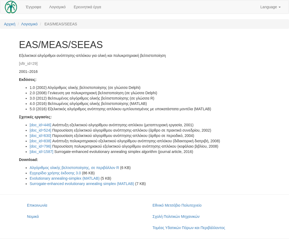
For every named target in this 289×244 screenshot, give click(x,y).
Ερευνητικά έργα (87, 7)
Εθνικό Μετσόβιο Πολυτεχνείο (177, 205)
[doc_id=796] (40, 146)
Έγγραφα (33, 7)
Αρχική (9, 24)
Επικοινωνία (37, 205)
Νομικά (33, 216)
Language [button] (270, 7)
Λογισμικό (57, 7)
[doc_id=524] (40, 130)
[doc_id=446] (40, 125)
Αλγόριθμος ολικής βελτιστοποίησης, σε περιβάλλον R (74, 168)
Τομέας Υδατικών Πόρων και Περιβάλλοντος (189, 228)
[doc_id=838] (40, 141)
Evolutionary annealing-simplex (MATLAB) (65, 178)
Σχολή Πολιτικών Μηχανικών (176, 216)
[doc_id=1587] (41, 151)
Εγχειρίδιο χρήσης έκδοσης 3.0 (55, 173)
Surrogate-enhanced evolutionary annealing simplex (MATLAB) (82, 184)
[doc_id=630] (40, 135)
